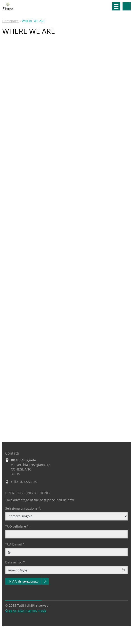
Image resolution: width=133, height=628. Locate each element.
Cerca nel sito (127, 6)
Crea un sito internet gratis (25, 610)
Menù (116, 6)
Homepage (10, 21)
